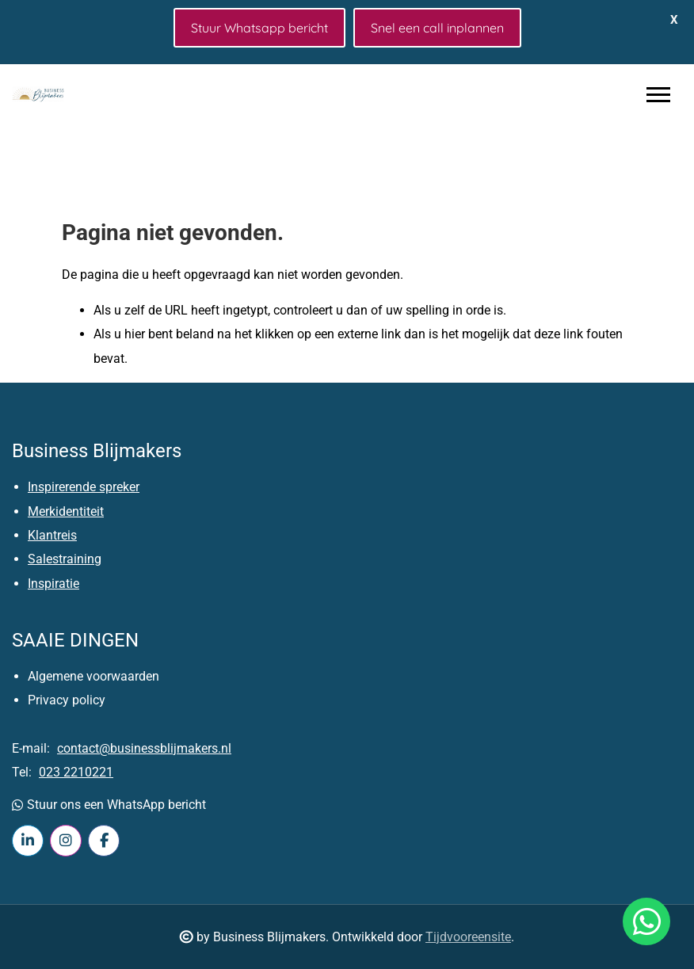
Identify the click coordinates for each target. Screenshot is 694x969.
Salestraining (64, 559)
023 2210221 (76, 772)
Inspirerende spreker (83, 486)
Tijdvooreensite (468, 936)
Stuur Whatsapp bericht (259, 28)
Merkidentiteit (66, 511)
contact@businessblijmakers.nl (144, 748)
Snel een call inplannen (437, 28)
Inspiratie (53, 583)
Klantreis (52, 535)
